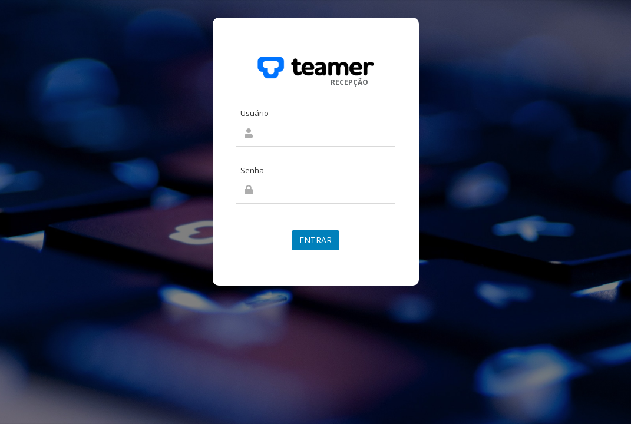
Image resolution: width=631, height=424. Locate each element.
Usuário (254, 113)
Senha (252, 170)
